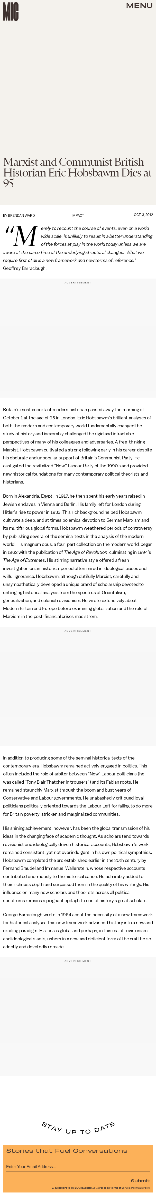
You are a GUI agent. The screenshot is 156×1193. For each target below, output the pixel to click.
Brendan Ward (21, 216)
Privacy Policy (142, 1188)
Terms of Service (120, 1188)
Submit (140, 1180)
